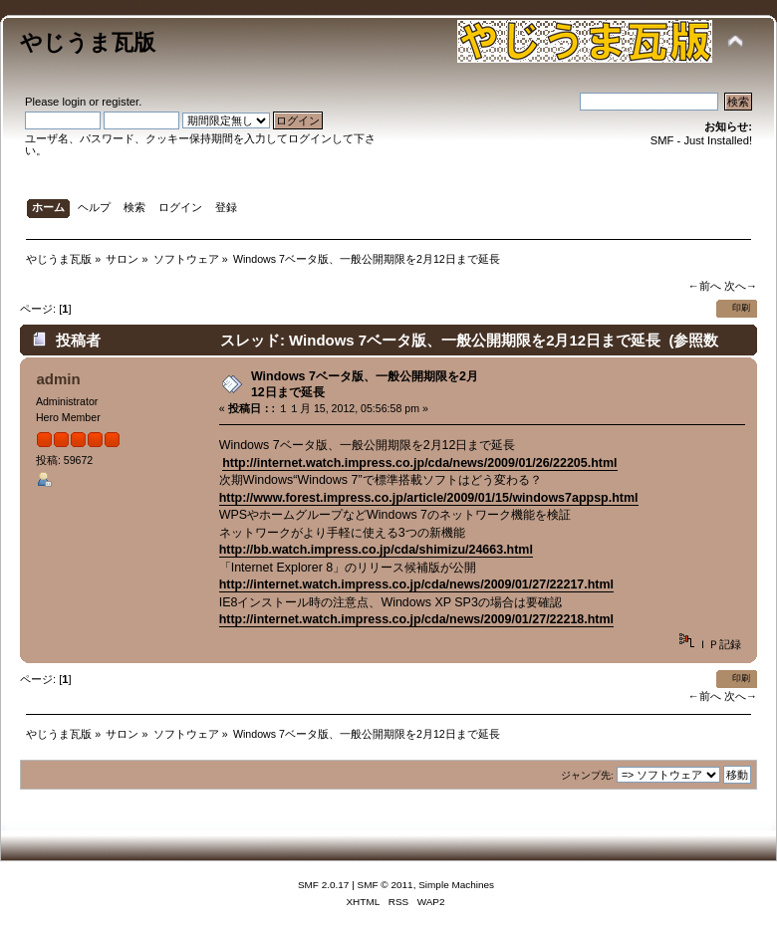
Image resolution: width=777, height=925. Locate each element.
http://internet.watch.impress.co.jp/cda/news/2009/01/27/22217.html (416, 584)
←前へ (703, 286)
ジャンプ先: (587, 775)
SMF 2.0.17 (324, 884)
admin (58, 378)
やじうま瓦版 (87, 42)
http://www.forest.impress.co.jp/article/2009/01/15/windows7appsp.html (429, 498)
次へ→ (740, 286)
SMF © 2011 (385, 884)
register (120, 102)
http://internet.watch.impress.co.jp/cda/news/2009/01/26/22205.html (419, 463)
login (74, 102)
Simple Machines (456, 884)
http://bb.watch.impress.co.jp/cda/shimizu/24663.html (376, 550)
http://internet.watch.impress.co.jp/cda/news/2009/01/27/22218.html (416, 619)
